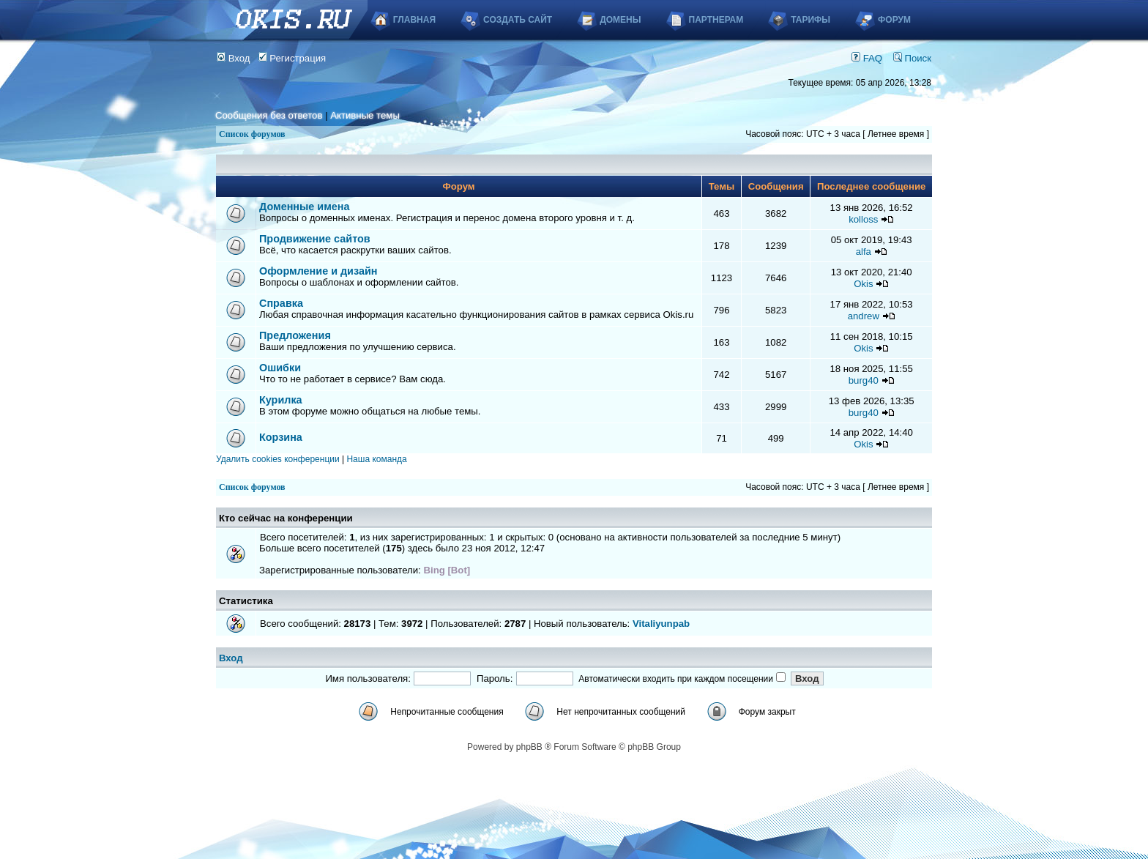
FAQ (866, 58)
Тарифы (810, 20)
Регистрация (292, 58)
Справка (281, 303)
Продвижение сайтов (314, 239)
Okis (863, 283)
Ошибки (280, 367)
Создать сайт (517, 20)
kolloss (863, 219)
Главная (414, 20)
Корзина (280, 437)
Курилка (280, 400)
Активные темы (365, 115)
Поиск (912, 58)
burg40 (864, 380)
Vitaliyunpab (661, 623)
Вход (233, 58)
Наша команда (376, 459)
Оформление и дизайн (318, 271)
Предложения (295, 335)
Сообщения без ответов (268, 115)
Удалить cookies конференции (278, 459)
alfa (863, 251)
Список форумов (252, 134)
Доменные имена (304, 206)
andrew (863, 315)
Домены (620, 20)
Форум (894, 20)
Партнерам (716, 20)
